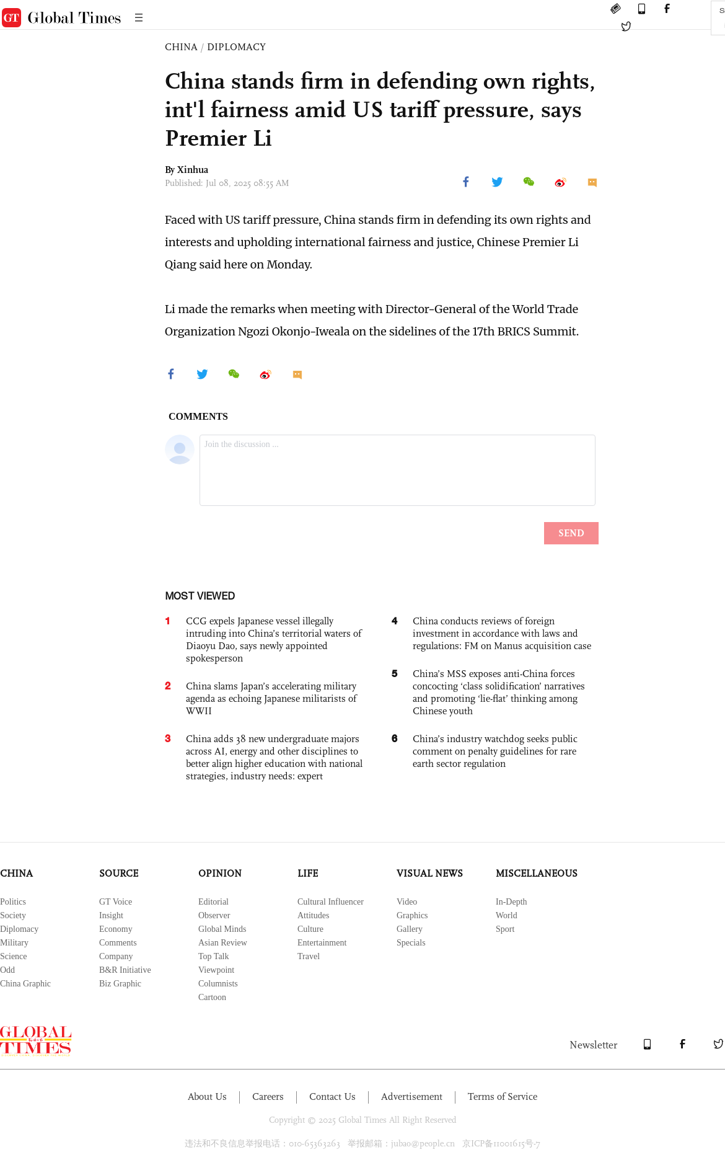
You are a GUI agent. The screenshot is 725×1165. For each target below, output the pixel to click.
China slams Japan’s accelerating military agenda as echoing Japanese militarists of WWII (271, 698)
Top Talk (213, 956)
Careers (268, 1096)
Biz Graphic (120, 983)
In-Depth (511, 901)
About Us (207, 1096)
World (506, 915)
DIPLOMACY (236, 47)
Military (14, 942)
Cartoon (212, 997)
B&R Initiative (125, 970)
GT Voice (115, 901)
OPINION (220, 873)
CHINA (181, 47)
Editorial (213, 901)
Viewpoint (216, 970)
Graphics (412, 915)
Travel (308, 956)
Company (116, 956)
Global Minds (222, 929)
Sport (505, 929)
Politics (13, 901)
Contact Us (332, 1096)
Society (13, 915)
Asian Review (222, 942)
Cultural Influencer (330, 901)
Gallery (410, 929)
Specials (411, 942)
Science (13, 956)
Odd (7, 970)
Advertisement (411, 1096)
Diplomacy (19, 929)
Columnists (218, 983)
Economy (116, 929)
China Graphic (25, 983)
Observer (214, 915)
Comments (118, 942)
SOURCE (118, 873)
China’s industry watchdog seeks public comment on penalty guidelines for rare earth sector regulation (495, 751)
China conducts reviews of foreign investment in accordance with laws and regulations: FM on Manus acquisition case (502, 633)
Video (407, 901)
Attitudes (313, 915)
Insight (111, 915)
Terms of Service (502, 1096)
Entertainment (321, 942)
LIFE (307, 873)
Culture (310, 929)
